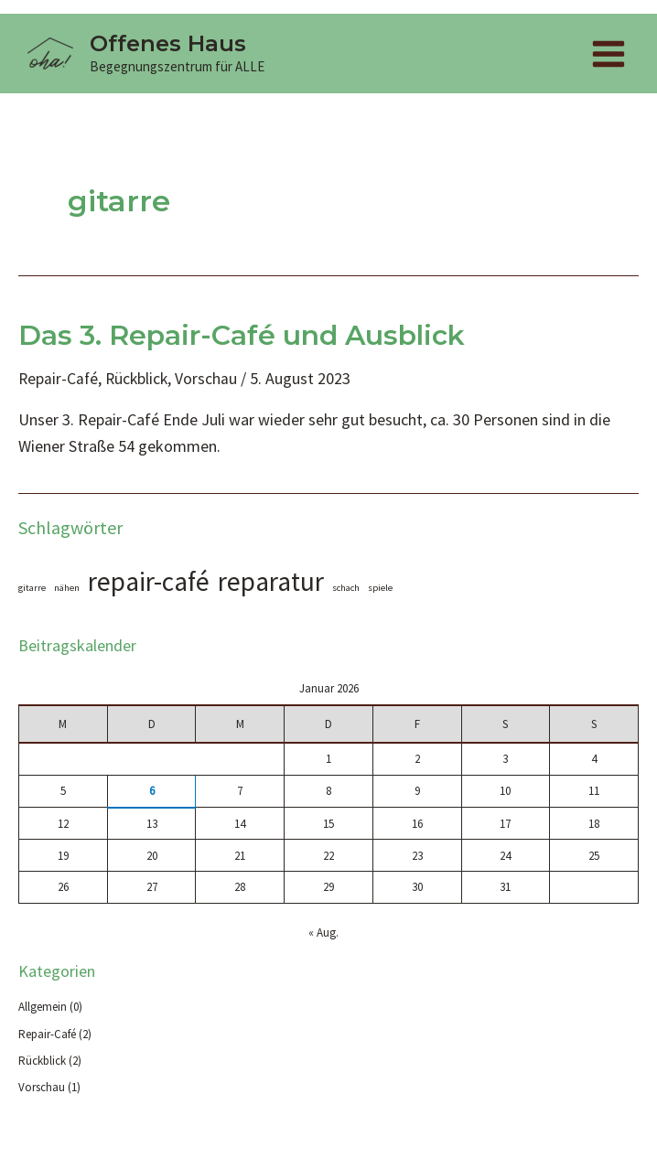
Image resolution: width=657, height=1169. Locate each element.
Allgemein (42, 1009)
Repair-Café (59, 380)
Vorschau (210, 380)
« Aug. (323, 935)
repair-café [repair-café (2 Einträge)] (149, 583)
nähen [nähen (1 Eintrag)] (67, 589)
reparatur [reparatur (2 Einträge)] (271, 583)
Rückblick (139, 380)
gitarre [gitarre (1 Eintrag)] (32, 589)
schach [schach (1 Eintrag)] (346, 589)
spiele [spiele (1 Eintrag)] (380, 589)
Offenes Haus (172, 44)
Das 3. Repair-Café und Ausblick (241, 337)
